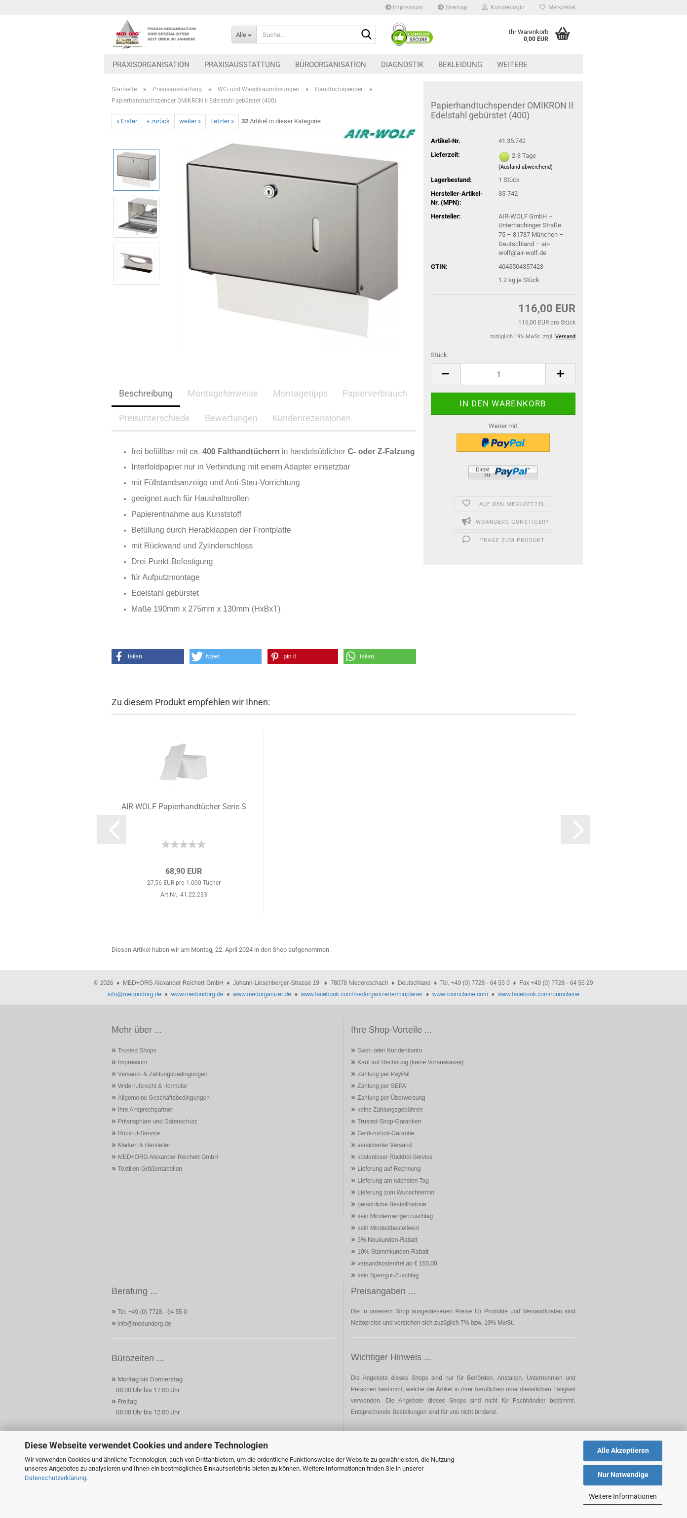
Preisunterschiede (154, 418)
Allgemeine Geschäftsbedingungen (164, 1097)
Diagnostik (402, 64)
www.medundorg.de (197, 994)
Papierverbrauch (375, 393)
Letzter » (222, 121)
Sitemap (452, 7)
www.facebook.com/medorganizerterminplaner (361, 994)
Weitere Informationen (623, 1496)
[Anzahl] (503, 374)
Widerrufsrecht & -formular (153, 1086)
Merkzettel (557, 7)
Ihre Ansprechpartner (145, 1109)
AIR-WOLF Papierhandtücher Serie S (183, 806)
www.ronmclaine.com (460, 994)
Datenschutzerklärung (55, 1478)
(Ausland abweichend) (525, 167)
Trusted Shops (137, 1050)
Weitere (512, 64)
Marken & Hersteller (144, 1145)
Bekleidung (460, 64)
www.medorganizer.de (262, 994)
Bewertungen (231, 418)
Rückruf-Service (139, 1133)
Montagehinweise (223, 393)
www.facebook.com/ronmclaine (538, 994)
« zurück (158, 121)
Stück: (440, 355)
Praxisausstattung (242, 64)
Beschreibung (146, 393)
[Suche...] (243, 34)
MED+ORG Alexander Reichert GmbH (168, 1157)
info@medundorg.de (134, 994)
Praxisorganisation (151, 64)
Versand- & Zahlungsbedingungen (162, 1074)
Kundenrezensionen (311, 418)
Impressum (404, 7)
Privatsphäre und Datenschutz (157, 1121)
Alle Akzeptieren (623, 1450)
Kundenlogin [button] (503, 7)
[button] (445, 374)
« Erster (126, 121)
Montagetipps (300, 393)
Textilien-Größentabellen (150, 1168)
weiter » (190, 121)
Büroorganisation (330, 64)
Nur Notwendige (623, 1475)
